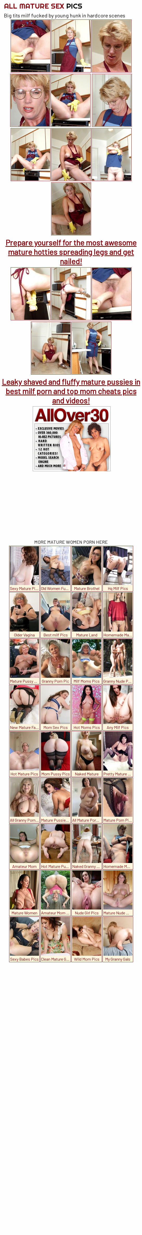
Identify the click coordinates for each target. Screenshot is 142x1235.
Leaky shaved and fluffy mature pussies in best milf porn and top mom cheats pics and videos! (71, 391)
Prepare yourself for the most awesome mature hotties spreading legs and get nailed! (71, 252)
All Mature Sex (43, 5)
